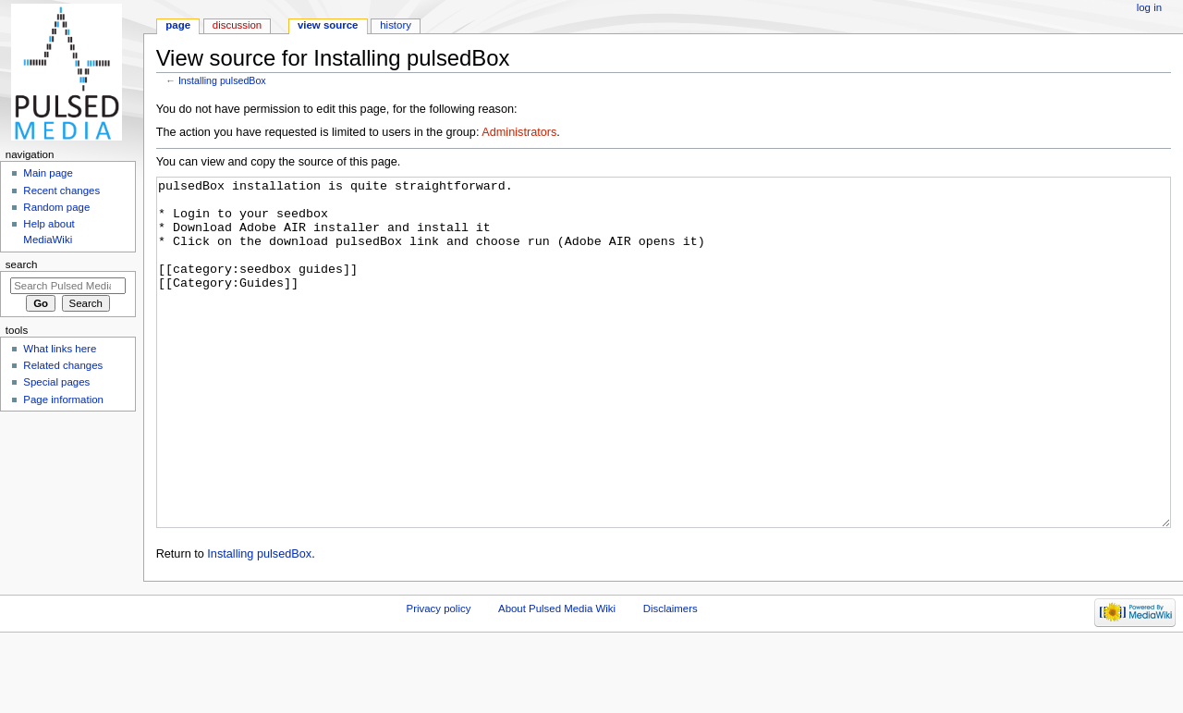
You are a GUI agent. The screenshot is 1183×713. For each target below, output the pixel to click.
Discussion (237, 25)
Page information (63, 399)
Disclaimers (670, 677)
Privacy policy (439, 677)
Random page (56, 207)
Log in (1149, 7)
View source (328, 25)
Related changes (63, 365)
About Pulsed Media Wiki (557, 677)
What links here (59, 348)
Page (177, 25)
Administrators (519, 132)
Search (22, 264)
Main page (48, 172)
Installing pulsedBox (222, 80)
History (395, 25)
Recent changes (61, 190)
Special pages (56, 381)
